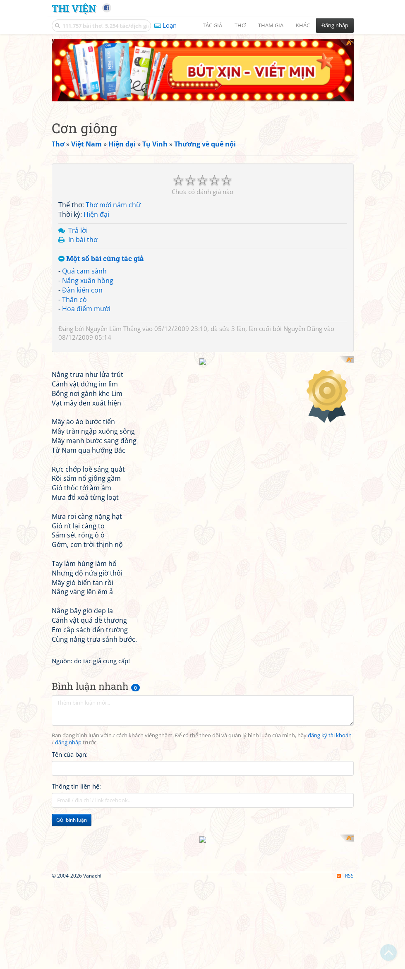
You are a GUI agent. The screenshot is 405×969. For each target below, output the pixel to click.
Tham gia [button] (270, 25)
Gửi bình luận (71, 926)
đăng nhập (68, 849)
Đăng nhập (334, 25)
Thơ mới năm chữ (113, 204)
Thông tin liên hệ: (76, 892)
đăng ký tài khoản (330, 841)
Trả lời (78, 230)
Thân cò (74, 299)
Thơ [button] (240, 25)
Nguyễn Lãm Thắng (113, 328)
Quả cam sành (84, 271)
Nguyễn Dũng (302, 328)
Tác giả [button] (212, 25)
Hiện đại (96, 214)
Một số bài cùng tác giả (101, 259)
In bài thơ (83, 239)
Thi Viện (74, 8)
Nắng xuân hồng (87, 280)
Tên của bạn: (70, 860)
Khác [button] (303, 25)
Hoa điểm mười (86, 308)
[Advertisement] (202, 414)
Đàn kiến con (82, 290)
